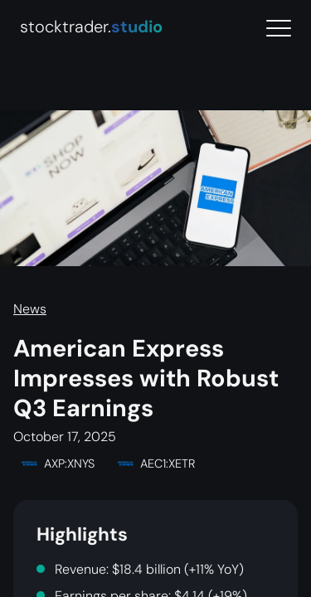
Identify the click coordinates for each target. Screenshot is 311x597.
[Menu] (278, 29)
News (29, 309)
